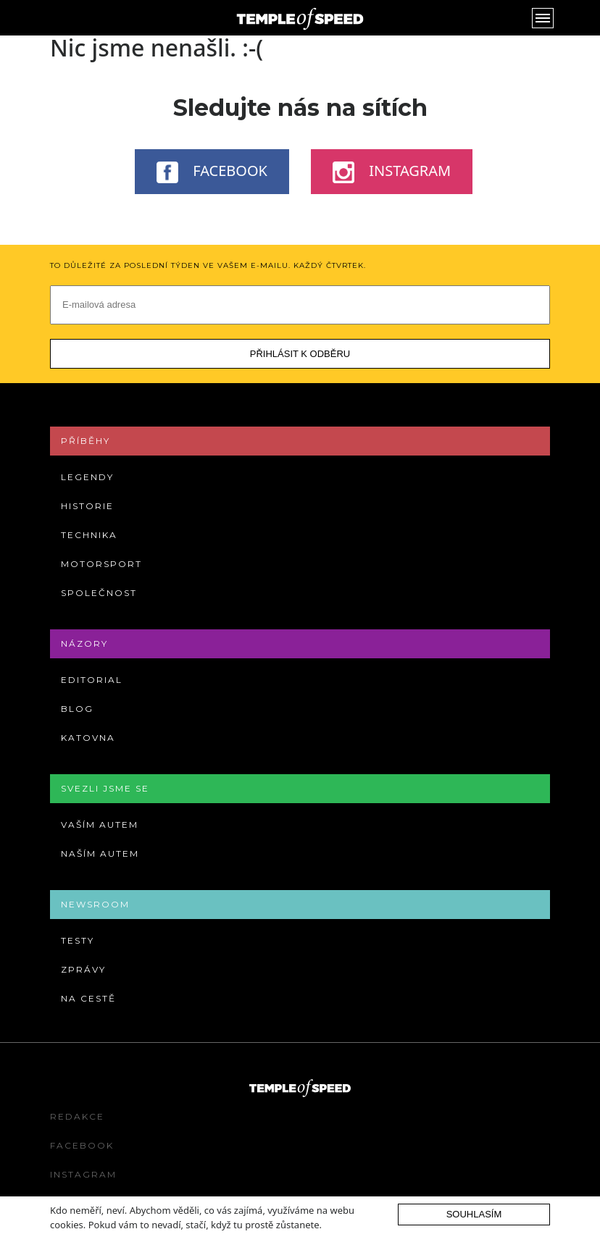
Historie (87, 505)
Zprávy (83, 969)
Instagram (392, 171)
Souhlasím (474, 1214)
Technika (89, 534)
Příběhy (85, 440)
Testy (77, 940)
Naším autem (100, 853)
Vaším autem (99, 824)
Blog (77, 708)
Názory (84, 643)
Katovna (88, 737)
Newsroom (95, 904)
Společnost (99, 592)
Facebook (212, 171)
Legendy (87, 476)
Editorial (91, 679)
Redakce (77, 1116)
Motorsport (101, 563)
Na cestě (88, 998)
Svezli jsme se (105, 788)
